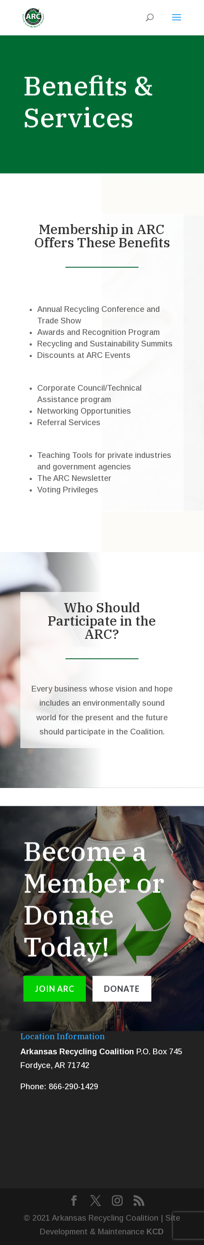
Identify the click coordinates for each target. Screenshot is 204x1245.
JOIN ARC (54, 994)
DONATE (122, 994)
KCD (155, 1231)
